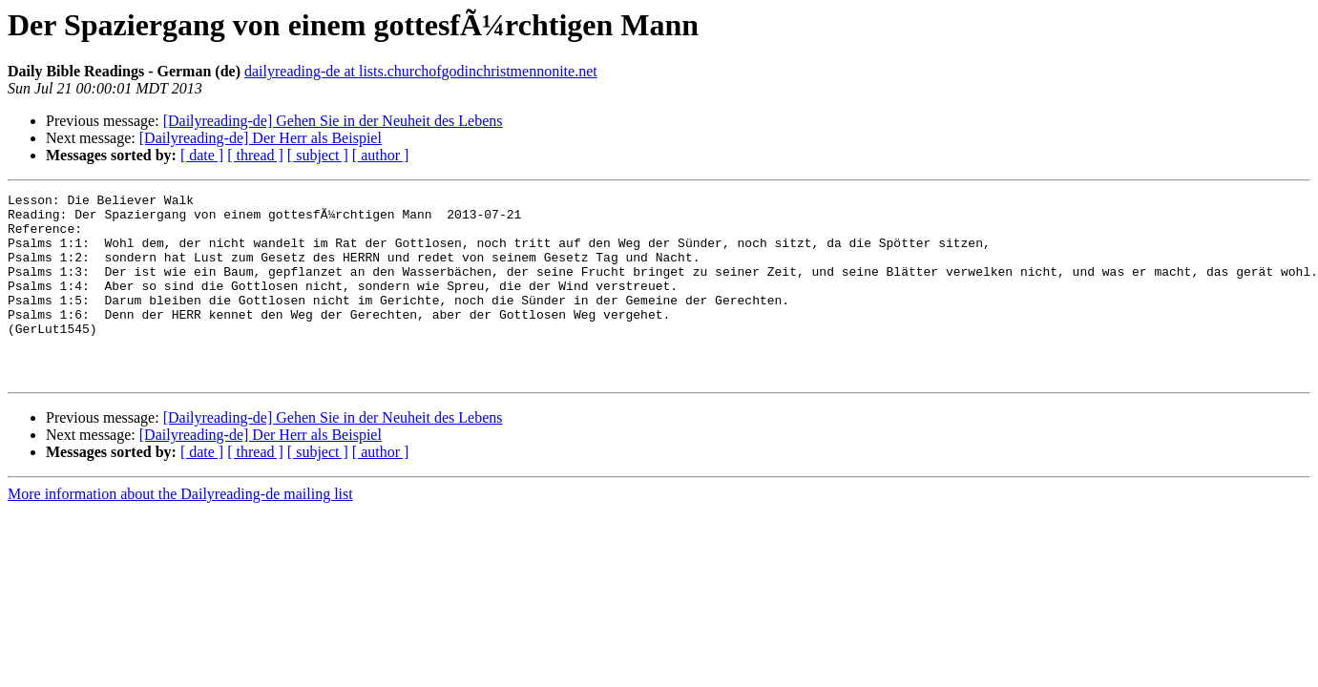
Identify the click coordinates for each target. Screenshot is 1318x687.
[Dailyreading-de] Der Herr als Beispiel (260, 138)
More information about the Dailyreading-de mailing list (180, 531)
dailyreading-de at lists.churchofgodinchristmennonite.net (420, 71)
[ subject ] (317, 155)
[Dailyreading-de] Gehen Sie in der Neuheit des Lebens (333, 121)
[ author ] (380, 155)
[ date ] (201, 155)
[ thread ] (255, 155)
